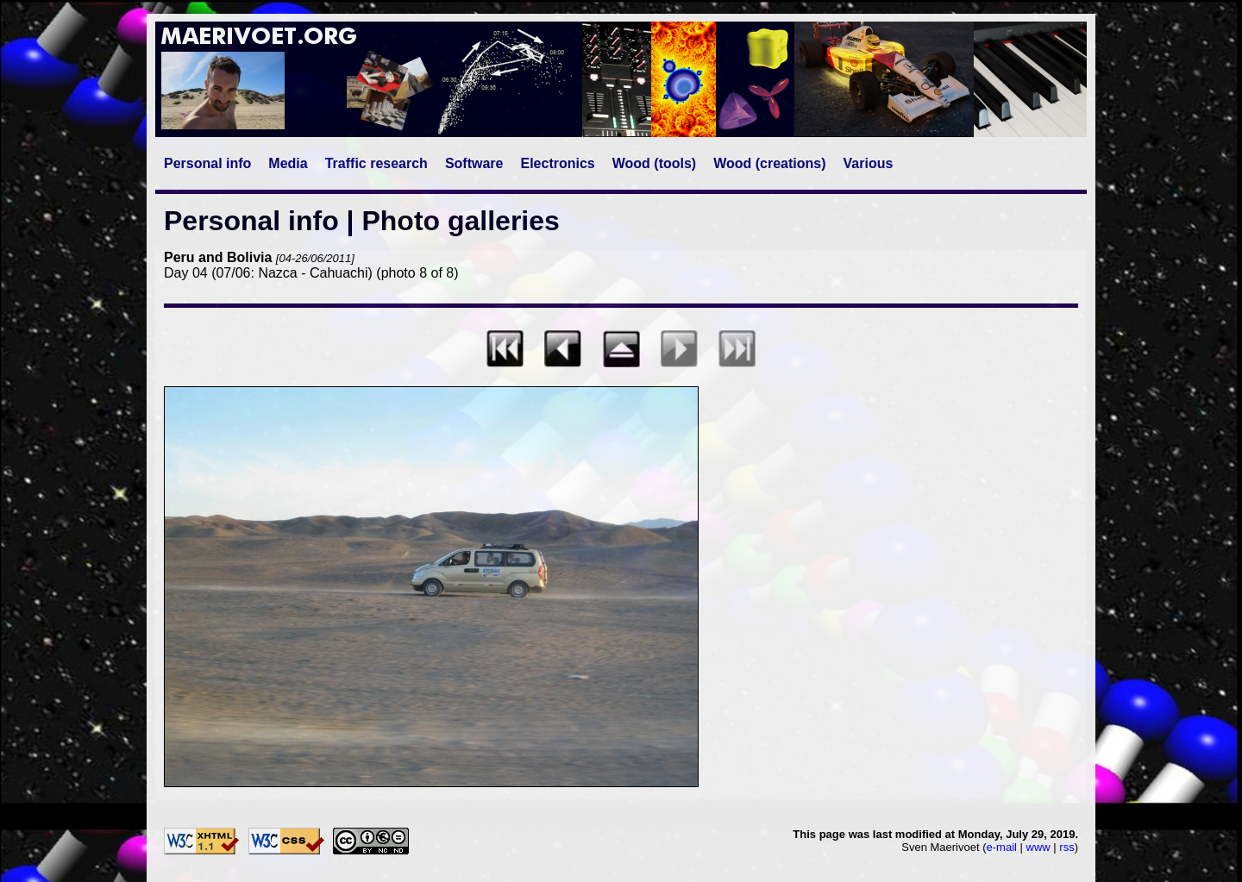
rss (1066, 847)
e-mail (1002, 847)
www (1038, 847)
